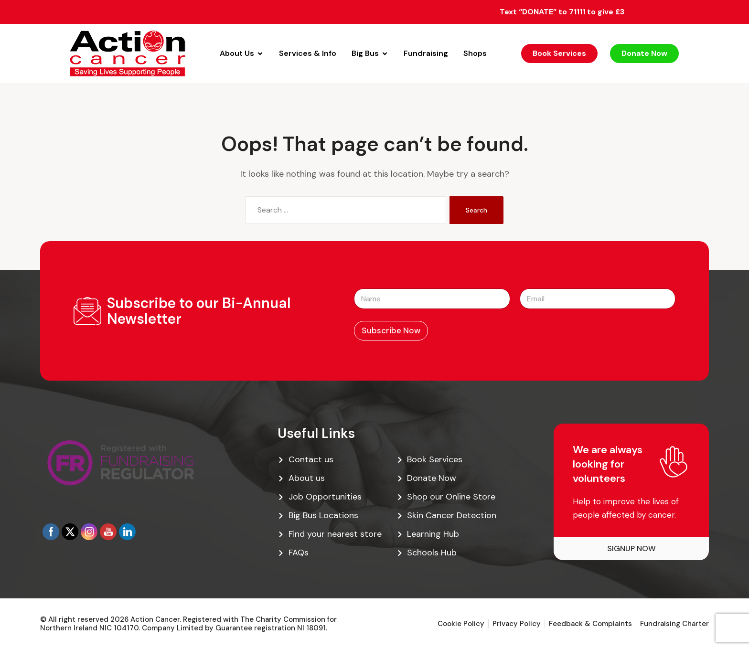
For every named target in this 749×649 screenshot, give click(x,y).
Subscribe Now (391, 330)
